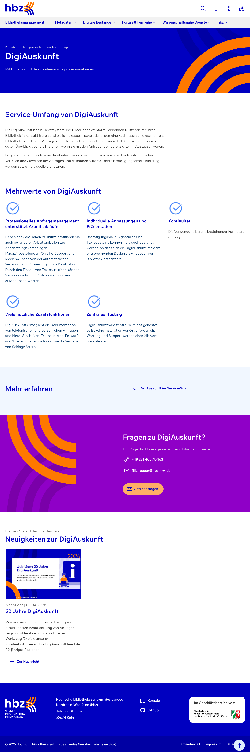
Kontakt (150, 701)
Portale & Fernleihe (139, 22)
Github (149, 710)
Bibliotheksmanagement (26, 22)
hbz (223, 22)
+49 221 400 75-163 (143, 459)
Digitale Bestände (99, 22)
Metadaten (65, 22)
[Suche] (203, 9)
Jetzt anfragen (142, 489)
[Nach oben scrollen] (239, 745)
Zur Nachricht (24, 661)
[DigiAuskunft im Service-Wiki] (186, 388)
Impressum (213, 744)
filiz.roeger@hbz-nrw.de (147, 471)
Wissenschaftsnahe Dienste (186, 22)
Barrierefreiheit (189, 744)
